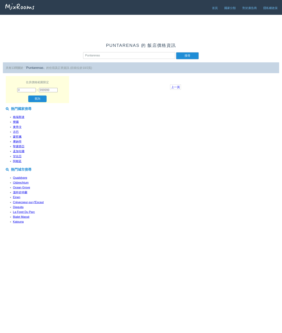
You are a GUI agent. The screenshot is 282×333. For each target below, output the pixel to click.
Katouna (18, 221)
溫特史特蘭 (20, 192)
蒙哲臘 (17, 136)
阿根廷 (17, 161)
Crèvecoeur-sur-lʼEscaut (28, 202)
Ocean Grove (21, 187)
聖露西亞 (18, 146)
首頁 (215, 8)
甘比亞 (17, 156)
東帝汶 (17, 126)
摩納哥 (17, 141)
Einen (16, 197)
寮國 (16, 121)
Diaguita (18, 207)
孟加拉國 (18, 151)
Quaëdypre (20, 177)
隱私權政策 (270, 8)
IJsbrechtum (21, 182)
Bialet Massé (21, 216)
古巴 (16, 131)
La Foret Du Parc (24, 212)
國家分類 (230, 8)
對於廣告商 (249, 8)
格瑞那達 (18, 117)
